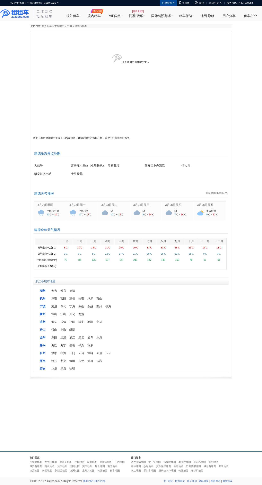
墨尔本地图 (149, 470)
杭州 (42, 298)
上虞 (54, 368)
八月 (163, 241)
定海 (63, 329)
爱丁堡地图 (154, 462)
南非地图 (112, 466)
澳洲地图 (75, 470)
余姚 (90, 306)
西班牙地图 (66, 462)
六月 (135, 241)
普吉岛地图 (199, 462)
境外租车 (72, 16)
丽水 (42, 361)
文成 (99, 322)
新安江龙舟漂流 (155, 165)
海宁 (63, 345)
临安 (81, 298)
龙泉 (63, 361)
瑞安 (81, 322)
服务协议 (227, 481)
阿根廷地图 (106, 462)
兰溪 (63, 337)
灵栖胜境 (113, 165)
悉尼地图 (148, 466)
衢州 (42, 314)
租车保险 (185, 16)
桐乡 (90, 345)
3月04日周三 (141, 204)
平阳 (72, 322)
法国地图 (62, 466)
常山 (54, 314)
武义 (81, 337)
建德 (72, 298)
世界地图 (59, 26)
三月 (94, 241)
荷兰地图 (49, 466)
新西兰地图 (61, 470)
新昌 (63, 368)
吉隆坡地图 (170, 462)
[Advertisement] (105, 414)
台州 (42, 353)
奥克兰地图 (184, 462)
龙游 (81, 314)
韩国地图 (102, 470)
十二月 (219, 241)
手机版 (184, 2)
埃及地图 (35, 470)
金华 (42, 337)
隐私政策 (204, 481)
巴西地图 (120, 462)
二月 (80, 241)
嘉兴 (42, 345)
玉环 (108, 353)
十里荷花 (76, 173)
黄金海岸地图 (163, 466)
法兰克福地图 (138, 462)
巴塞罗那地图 (193, 466)
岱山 (54, 329)
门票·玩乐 (136, 16)
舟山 (42, 329)
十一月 (205, 241)
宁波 (42, 306)
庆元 (81, 361)
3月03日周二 (109, 204)
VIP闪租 (115, 16)
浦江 (72, 337)
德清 (72, 290)
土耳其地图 (88, 470)
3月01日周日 (45, 204)
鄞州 (99, 306)
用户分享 (229, 16)
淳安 (54, 298)
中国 (69, 26)
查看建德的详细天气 (217, 193)
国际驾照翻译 (161, 16)
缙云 (54, 361)
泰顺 (90, 322)
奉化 (63, 306)
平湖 (81, 345)
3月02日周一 (77, 204)
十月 (191, 241)
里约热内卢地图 (167, 470)
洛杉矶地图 (197, 470)
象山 (81, 306)
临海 (63, 353)
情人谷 (186, 165)
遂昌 (90, 361)
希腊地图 (92, 462)
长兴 (63, 290)
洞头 (54, 322)
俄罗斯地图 (36, 466)
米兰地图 (136, 470)
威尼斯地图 (210, 466)
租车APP (250, 16)
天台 (81, 353)
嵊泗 (72, 329)
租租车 (14, 14)
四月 (108, 241)
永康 (99, 337)
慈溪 (54, 306)
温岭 (90, 353)
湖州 (42, 290)
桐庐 (90, 298)
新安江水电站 (42, 173)
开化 (72, 314)
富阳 (63, 298)
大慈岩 (38, 165)
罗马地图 (223, 466)
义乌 (90, 337)
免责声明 (215, 481)
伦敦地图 (183, 470)
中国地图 (80, 462)
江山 (63, 314)
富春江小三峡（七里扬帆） (88, 165)
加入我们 (192, 481)
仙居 (99, 353)
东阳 (54, 337)
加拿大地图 (36, 462)
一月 (66, 241)
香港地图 (178, 466)
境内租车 (94, 16)
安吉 (54, 290)
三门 (72, 353)
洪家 (54, 353)
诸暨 (72, 368)
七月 (149, 241)
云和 (99, 361)
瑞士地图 (100, 466)
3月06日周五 (205, 204)
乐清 (63, 322)
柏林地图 (136, 466)
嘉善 (72, 345)
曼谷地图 (213, 462)
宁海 (72, 306)
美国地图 (47, 470)
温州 (42, 322)
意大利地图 (51, 462)
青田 (72, 361)
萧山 (99, 298)
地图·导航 (207, 16)
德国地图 (75, 466)
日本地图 (115, 470)
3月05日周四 (173, 204)
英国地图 (87, 466)
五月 (121, 241)
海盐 (54, 345)
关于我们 (168, 481)
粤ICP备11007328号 (94, 481)
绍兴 (42, 368)
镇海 (108, 306)
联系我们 (180, 481)
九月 (177, 241)
